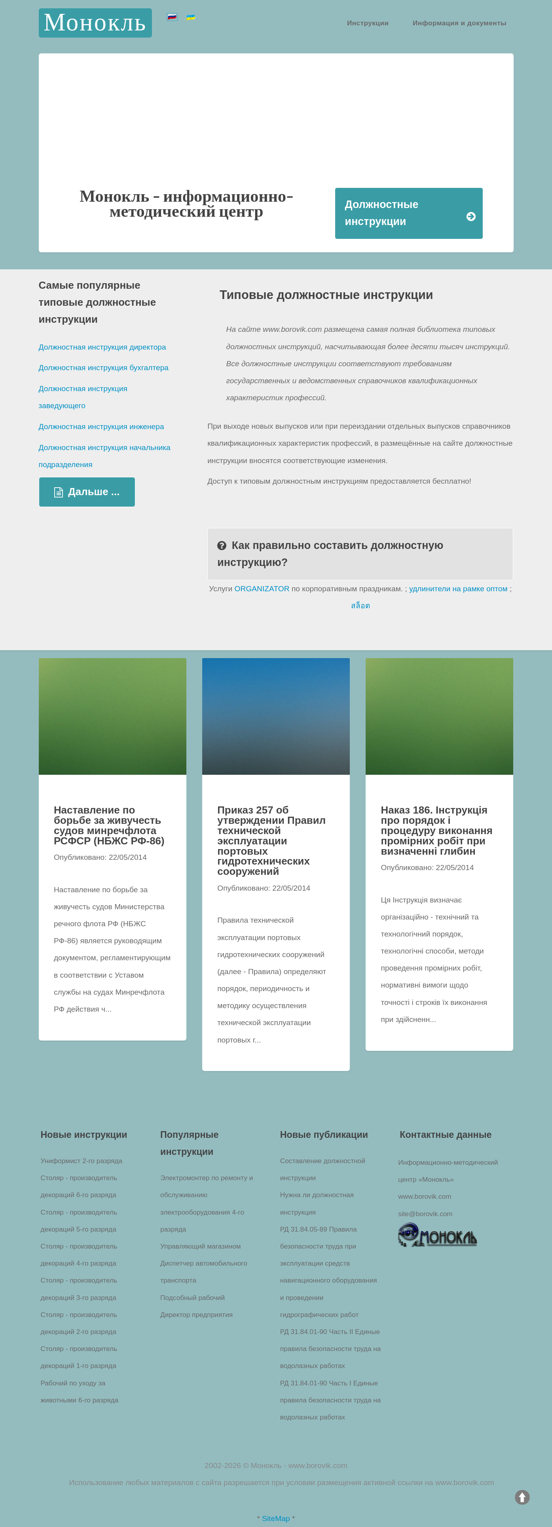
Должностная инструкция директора (102, 347)
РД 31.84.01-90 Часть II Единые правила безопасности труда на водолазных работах (330, 1349)
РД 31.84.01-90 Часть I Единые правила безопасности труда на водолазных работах (330, 1400)
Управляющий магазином (200, 1246)
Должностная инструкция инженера (101, 426)
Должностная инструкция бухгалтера (104, 367)
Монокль (95, 23)
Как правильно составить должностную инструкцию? (330, 553)
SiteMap (276, 1518)
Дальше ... (94, 491)
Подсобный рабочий (192, 1298)
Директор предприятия (196, 1315)
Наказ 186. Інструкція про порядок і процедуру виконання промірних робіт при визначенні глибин (437, 830)
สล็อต (360, 606)
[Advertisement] (276, 128)
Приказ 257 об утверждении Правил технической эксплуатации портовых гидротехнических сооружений (271, 840)
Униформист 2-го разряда (82, 1161)
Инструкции (368, 22)
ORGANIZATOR (262, 589)
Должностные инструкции (382, 213)
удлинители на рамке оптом (458, 589)
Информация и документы (459, 22)
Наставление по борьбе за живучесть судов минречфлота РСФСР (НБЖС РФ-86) (109, 825)
